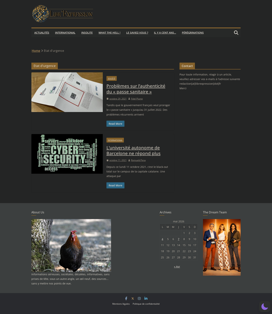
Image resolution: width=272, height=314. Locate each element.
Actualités (41, 32)
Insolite (87, 32)
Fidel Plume (137, 98)
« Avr (177, 266)
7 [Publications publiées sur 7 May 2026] (178, 239)
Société (111, 78)
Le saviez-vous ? (137, 32)
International (65, 32)
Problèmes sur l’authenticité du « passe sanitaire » (135, 89)
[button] (264, 306)
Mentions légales (121, 303)
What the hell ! (109, 32)
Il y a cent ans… (165, 32)
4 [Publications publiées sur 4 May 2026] (162, 239)
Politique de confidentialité (146, 303)
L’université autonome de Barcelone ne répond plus (133, 150)
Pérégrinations (193, 32)
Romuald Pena (138, 160)
